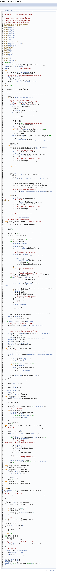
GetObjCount (20, 420)
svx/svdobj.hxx (10, 30)
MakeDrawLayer (11, 353)
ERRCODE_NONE (16, 434)
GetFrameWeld (39, 255)
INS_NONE (35, 140)
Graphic (13, 151)
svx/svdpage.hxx (11, 33)
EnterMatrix (9, 543)
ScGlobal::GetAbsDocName (13, 543)
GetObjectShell (45, 147)
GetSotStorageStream (19, 236)
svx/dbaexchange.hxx (11, 60)
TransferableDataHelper (9, 84)
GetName (19, 335)
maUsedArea (23, 438)
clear (15, 144)
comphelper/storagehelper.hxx (13, 45)
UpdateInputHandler (22, 304)
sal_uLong (10, 472)
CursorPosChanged (8, 564)
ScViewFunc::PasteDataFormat (11, 63)
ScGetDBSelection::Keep (44, 333)
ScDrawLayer (18, 126)
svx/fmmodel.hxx (11, 29)
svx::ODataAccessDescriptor (13, 324)
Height (25, 359)
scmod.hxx (9, 55)
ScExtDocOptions (15, 436)
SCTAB (9, 76)
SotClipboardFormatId (21, 63)
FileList (8, 470)
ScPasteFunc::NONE (21, 140)
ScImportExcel (26, 434)
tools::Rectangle (13, 357)
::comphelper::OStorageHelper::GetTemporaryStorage (41, 182)
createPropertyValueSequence (36, 325)
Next (20, 372)
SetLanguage (21, 259)
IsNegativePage (15, 79)
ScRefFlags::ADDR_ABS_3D (25, 338)
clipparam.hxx (10, 58)
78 (2, 63)
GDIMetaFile (14, 153)
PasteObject (15, 161)
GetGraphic (20, 201)
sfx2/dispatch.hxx (11, 34)
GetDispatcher (26, 343)
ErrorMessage (17, 307)
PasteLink (11, 222)
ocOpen (22, 551)
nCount (13, 472)
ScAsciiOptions (16, 246)
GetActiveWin (25, 254)
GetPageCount (22, 409)
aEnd (15, 441)
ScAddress (10, 232)
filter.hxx (10, 51)
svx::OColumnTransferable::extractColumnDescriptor (45, 354)
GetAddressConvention (39, 338)
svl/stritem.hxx (11, 38)
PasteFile (13, 468)
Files (23, 3)
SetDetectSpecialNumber (21, 247)
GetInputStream (19, 94)
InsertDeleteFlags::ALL (22, 139)
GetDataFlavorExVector (30, 321)
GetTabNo (21, 76)
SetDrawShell (24, 376)
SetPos (13, 361)
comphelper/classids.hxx (12, 35)
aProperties (25, 325)
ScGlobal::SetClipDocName (16, 136)
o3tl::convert (16, 81)
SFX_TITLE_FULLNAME (34, 136)
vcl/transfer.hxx (11, 38)
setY (23, 360)
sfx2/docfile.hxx (11, 34)
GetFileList (16, 471)
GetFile (22, 474)
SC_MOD (26, 286)
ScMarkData (14, 109)
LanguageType (15, 240)
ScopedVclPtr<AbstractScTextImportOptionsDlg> (22, 255)
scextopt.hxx (10, 53)
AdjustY (14, 359)
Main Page (2, 3)
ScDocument (7, 66)
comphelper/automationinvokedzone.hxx (15, 43)
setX (23, 359)
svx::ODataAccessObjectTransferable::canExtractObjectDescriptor (21, 322)
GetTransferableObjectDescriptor (19, 94)
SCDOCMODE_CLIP (32, 111)
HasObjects (29, 128)
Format (19, 338)
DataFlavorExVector (12, 321)
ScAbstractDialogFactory (18, 253)
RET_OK (24, 257)
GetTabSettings (34, 437)
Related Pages (8, 3)
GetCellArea (19, 115)
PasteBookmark (12, 484)
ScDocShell (24, 104)
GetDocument (21, 66)
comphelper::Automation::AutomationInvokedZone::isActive (44, 278)
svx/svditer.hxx (11, 30)
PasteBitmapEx (13, 383)
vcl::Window (15, 254)
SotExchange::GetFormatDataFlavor (19, 161)
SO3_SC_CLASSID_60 (29, 97)
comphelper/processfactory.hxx (13, 44)
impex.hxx (9, 49)
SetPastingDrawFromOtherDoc (12, 67)
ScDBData (10, 333)
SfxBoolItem (10, 341)
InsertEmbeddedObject (42, 178)
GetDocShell (22, 178)
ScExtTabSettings (15, 437)
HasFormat (33, 226)
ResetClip (13, 431)
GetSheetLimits (26, 109)
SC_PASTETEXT (6, 285)
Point (26, 65)
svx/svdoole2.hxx (11, 32)
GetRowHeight (20, 80)
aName (37, 148)
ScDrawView (10, 353)
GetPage (21, 411)
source (3, 5)
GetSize (21, 358)
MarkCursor (7, 563)
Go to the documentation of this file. (6, 10)
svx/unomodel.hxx (11, 27)
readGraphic (15, 393)
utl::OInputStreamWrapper (39, 406)
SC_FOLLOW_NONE (26, 457)
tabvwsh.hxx (10, 54)
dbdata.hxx (10, 50)
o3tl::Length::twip (25, 81)
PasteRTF (10, 228)
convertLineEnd (15, 507)
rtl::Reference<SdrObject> (13, 354)
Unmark (13, 138)
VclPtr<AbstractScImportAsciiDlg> (18, 284)
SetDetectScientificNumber (22, 248)
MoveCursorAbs (14, 457)
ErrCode (9, 434)
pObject (15, 413)
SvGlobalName (22, 97)
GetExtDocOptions (30, 436)
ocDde (26, 550)
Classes (19, 3)
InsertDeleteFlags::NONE (43, 140)
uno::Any (10, 324)
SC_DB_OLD (37, 333)
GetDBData (21, 333)
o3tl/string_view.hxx (12, 42)
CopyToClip (17, 136)
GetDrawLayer (29, 126)
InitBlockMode (7, 562)
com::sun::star (13, 62)
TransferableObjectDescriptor (12, 92)
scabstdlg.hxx (10, 57)
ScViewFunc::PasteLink (10, 490)
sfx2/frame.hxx (10, 59)
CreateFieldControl (30, 354)
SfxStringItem (11, 339)
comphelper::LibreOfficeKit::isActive (19, 243)
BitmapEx (8, 382)
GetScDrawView (21, 353)
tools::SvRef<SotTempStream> (13, 236)
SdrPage (11, 411)
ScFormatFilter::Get (18, 434)
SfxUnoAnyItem (11, 326)
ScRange (22, 135)
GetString (19, 275)
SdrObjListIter (14, 367)
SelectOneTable (18, 110)
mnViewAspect (50, 161)
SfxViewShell (14, 277)
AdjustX (14, 358)
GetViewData (15, 66)
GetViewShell (37, 147)
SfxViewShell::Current (27, 277)
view (8, 5)
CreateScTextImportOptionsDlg (23, 255)
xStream (21, 236)
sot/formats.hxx (11, 36)
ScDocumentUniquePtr (15, 111)
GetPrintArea (26, 129)
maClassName (16, 97)
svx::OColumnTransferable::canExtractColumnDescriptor (19, 351)
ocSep (22, 552)
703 (2, 490)
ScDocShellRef (12, 104)
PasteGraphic (13, 394)
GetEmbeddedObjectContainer (31, 178)
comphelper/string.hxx (12, 46)
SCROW (18, 65)
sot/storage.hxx (11, 37)
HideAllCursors (8, 561)
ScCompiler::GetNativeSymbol (19, 550)
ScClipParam (14, 135)
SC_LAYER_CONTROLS (22, 363)
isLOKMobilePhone (26, 278)
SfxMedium (12, 102)
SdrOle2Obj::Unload (15, 213)
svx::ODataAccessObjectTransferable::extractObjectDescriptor (34, 324)
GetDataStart (19, 113)
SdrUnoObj (21, 363)
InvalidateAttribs (16, 303)
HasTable (18, 107)
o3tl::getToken (24, 512)
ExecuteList (13, 344)
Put (16, 433)
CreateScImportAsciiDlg (20, 284)
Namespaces (14, 3)
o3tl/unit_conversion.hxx (12, 41)
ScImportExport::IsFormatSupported (22, 72)
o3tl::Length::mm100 (33, 81)
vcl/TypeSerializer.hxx (12, 40)
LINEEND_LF (25, 507)
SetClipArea (15, 459)
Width (25, 358)
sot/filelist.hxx (11, 36)
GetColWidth (17, 78)
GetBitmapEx (15, 382)
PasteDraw (10, 422)
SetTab (18, 441)
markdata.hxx (10, 59)
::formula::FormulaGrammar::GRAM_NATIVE (18, 545)
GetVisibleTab (24, 107)
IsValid (26, 438)
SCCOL (13, 65)
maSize (28, 161)
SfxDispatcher (11, 343)
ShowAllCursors (8, 564)
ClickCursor (10, 330)
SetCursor (13, 138)
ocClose (22, 555)
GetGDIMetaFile (21, 154)
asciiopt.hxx (10, 57)
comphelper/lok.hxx (11, 44)
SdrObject (12, 413)
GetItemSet (12, 433)
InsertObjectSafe (18, 375)
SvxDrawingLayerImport (12, 407)
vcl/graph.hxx (10, 39)
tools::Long (10, 77)
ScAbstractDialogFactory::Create (33, 253)
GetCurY (18, 560)
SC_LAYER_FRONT (22, 365)
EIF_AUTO (37, 434)
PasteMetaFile (13, 387)
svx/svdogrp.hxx (11, 31)
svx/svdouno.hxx (11, 32)
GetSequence (27, 495)
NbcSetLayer (21, 370)
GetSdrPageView (35, 375)
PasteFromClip (14, 139)
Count (21, 472)
